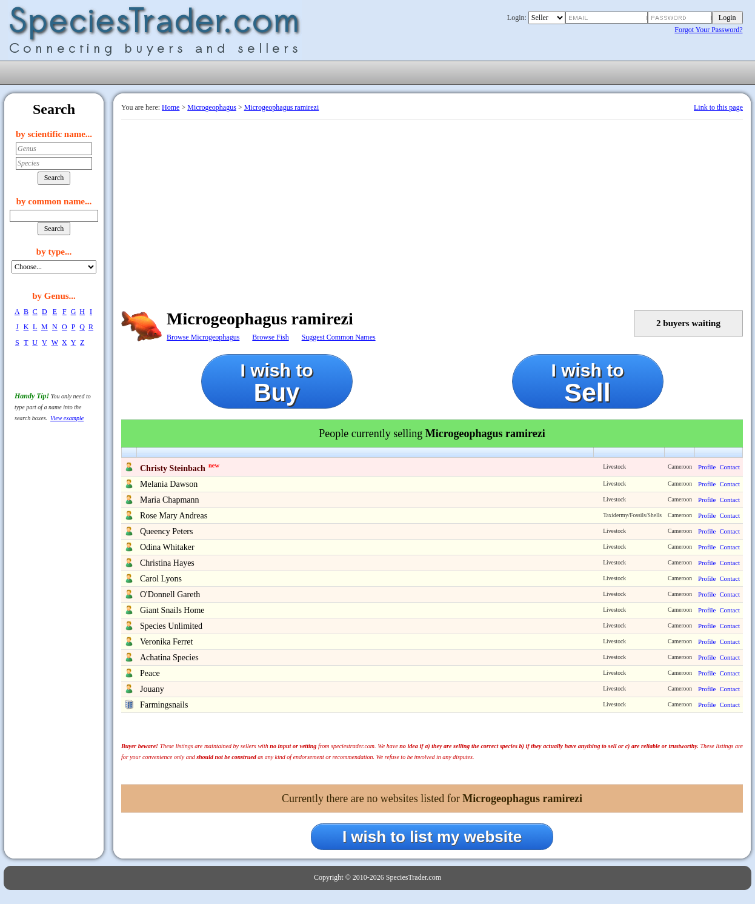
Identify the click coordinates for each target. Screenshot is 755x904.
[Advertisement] (432, 210)
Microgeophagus (211, 107)
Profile (707, 466)
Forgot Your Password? (708, 29)
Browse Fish (270, 337)
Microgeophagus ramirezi (281, 107)
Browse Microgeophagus (203, 337)
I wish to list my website (432, 837)
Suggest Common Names (339, 337)
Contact (729, 466)
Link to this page (718, 107)
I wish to (277, 383)
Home (170, 107)
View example (67, 418)
